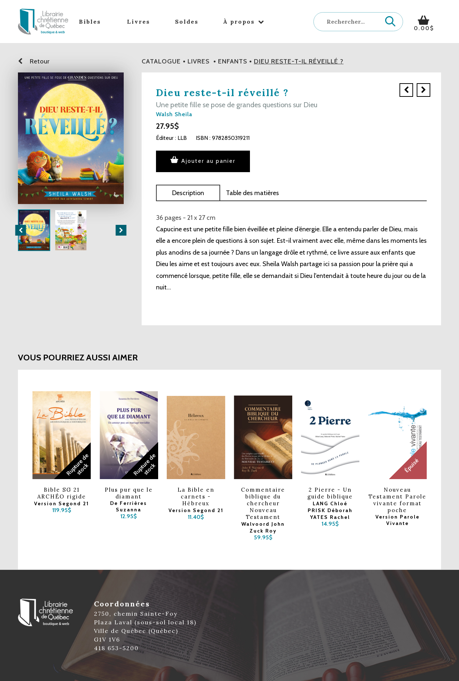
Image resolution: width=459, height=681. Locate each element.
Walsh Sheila (174, 114)
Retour (33, 61)
